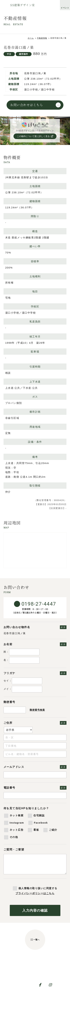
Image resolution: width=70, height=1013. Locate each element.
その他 (11, 837)
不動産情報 (42, 38)
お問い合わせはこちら (35, 104)
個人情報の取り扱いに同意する (35, 888)
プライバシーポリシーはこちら (35, 893)
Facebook (38, 823)
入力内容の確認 (35, 910)
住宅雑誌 (36, 816)
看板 (33, 830)
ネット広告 (14, 830)
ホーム (31, 38)
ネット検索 (14, 816)
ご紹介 (50, 830)
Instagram (14, 823)
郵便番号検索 (37, 710)
